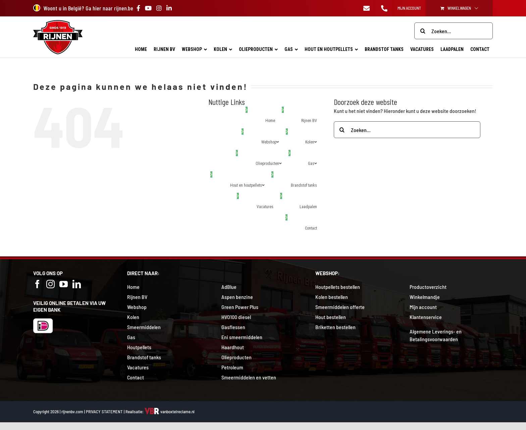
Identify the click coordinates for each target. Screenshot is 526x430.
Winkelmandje (425, 297)
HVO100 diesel (236, 317)
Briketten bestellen (335, 327)
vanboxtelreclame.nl (170, 411)
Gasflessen (233, 327)
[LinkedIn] (76, 284)
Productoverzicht (428, 287)
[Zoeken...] (453, 30)
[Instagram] (50, 284)
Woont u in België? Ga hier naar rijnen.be (83, 8)
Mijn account (423, 307)
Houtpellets (139, 347)
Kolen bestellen (331, 297)
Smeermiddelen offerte (340, 307)
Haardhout (232, 347)
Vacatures (138, 367)
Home (133, 287)
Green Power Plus (239, 307)
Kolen (133, 317)
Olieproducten (236, 357)
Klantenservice (426, 317)
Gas (131, 337)
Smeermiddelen (144, 327)
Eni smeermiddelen (241, 337)
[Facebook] (37, 284)
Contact (135, 377)
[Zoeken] (422, 30)
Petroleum (232, 367)
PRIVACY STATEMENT (104, 411)
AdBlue (228, 287)
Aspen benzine (237, 297)
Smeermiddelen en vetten (248, 377)
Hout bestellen (330, 317)
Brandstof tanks (144, 357)
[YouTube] (63, 284)
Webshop (137, 307)
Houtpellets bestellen (337, 287)
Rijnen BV (137, 297)
